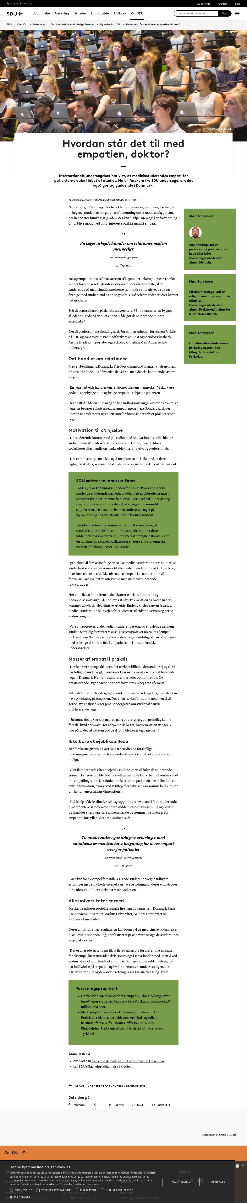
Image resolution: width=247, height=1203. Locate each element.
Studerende (203, 3)
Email (137, 1090)
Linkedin (116, 1089)
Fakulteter (39, 24)
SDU (9, 24)
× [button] (242, 1165)
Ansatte (223, 3)
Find (237, 3)
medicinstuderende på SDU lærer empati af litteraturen (132, 1046)
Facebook (77, 1089)
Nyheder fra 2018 (110, 24)
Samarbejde (100, 13)
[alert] (123, 1182)
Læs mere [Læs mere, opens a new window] (92, 1184)
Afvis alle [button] (218, 1181)
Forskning (62, 13)
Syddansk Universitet (19, 3)
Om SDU (137, 13)
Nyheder (80, 13)
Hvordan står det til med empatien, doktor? (153, 24)
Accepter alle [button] (181, 1182)
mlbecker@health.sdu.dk (107, 185)
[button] (11, 1190)
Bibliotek (120, 13)
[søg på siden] (197, 13)
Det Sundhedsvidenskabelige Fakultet (73, 24)
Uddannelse (41, 13)
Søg (225, 13)
